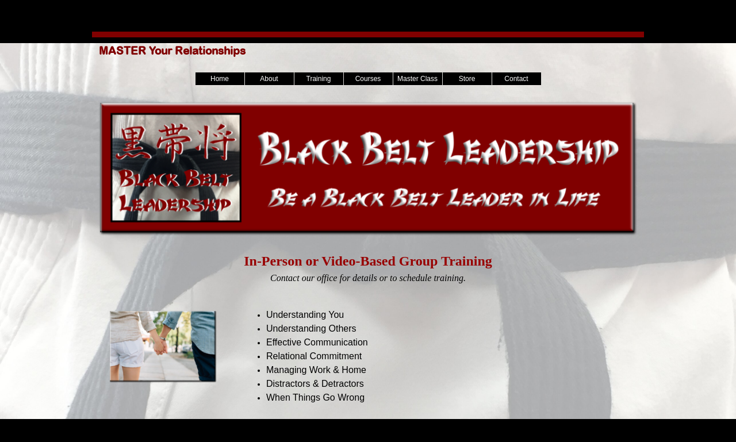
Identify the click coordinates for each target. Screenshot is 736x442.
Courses (368, 79)
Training (318, 79)
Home (219, 79)
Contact (516, 79)
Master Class (417, 79)
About (269, 79)
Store (467, 79)
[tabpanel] (368, 268)
